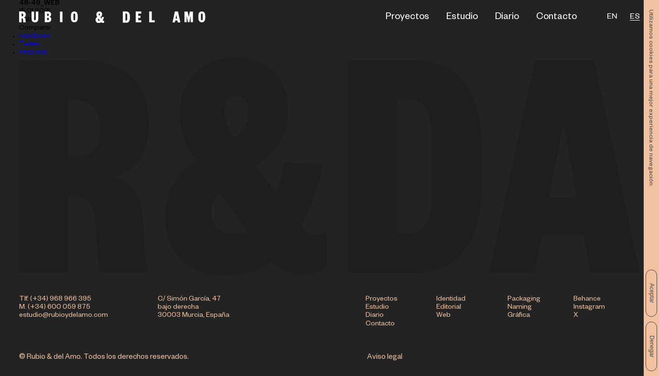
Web (443, 316)
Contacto (556, 18)
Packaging (524, 299)
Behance (587, 299)
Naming (520, 308)
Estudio (462, 18)
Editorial (448, 308)
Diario (507, 18)
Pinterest (32, 53)
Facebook (34, 37)
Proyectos (407, 18)
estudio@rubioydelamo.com (63, 316)
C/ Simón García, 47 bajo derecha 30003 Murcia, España (193, 308)
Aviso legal (384, 358)
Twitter (29, 45)
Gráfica (519, 316)
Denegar (651, 346)
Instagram (589, 308)
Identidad (450, 299)
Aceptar (651, 293)
